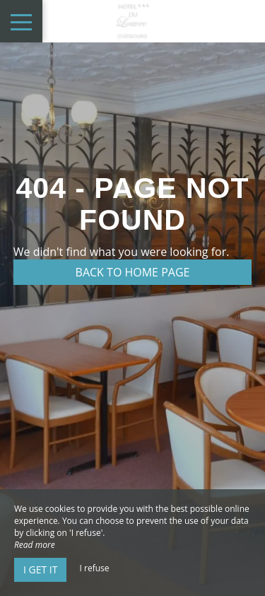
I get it (40, 569)
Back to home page (133, 272)
